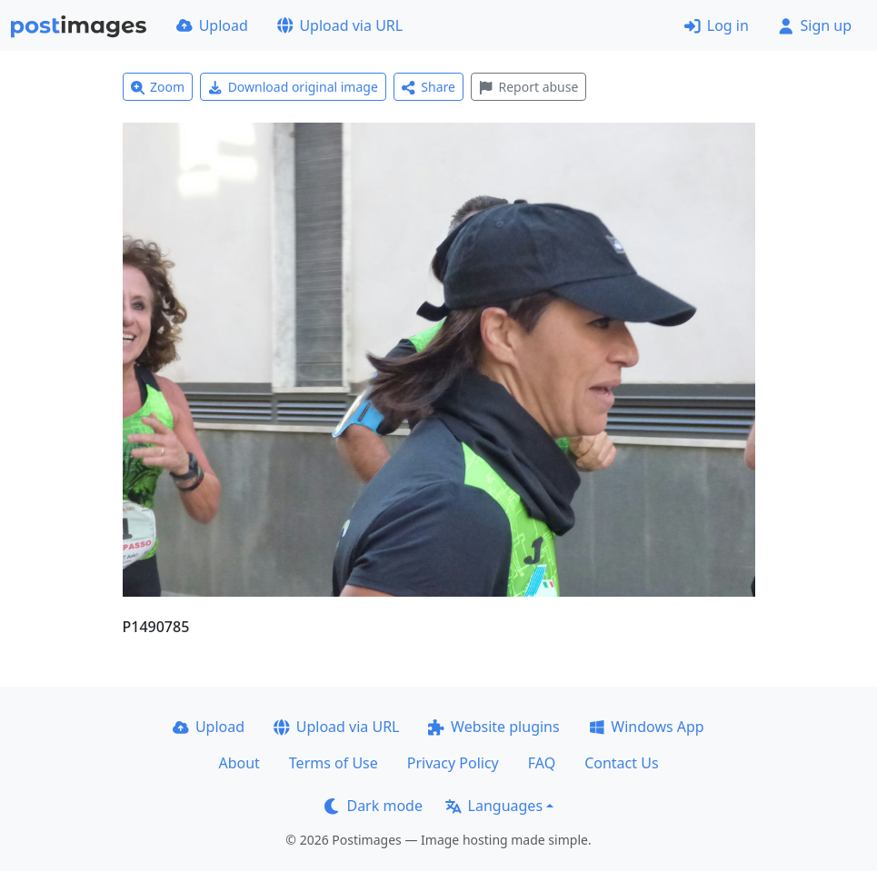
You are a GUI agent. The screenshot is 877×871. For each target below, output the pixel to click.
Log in (716, 25)
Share (428, 86)
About (238, 763)
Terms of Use (333, 763)
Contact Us (621, 763)
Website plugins (493, 727)
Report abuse (528, 86)
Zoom (158, 86)
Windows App (646, 727)
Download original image (293, 86)
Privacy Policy (453, 763)
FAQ (541, 763)
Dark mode (373, 806)
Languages (494, 806)
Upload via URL (340, 25)
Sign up (815, 25)
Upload (212, 25)
